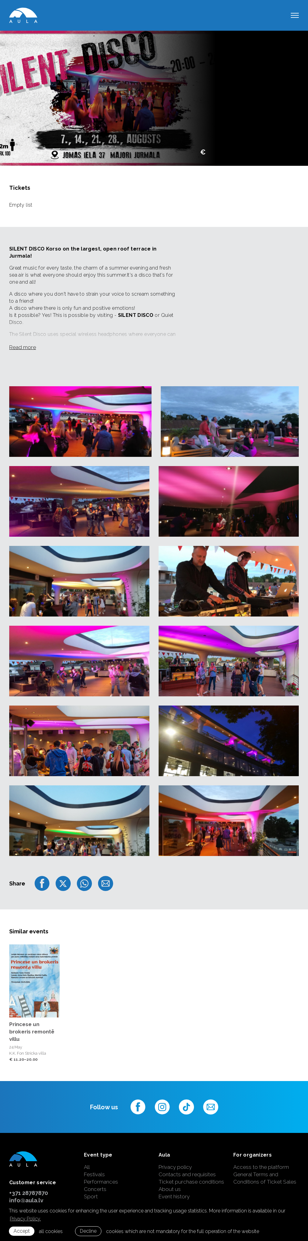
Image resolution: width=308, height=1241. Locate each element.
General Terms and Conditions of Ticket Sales (264, 1178)
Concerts (95, 1189)
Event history (174, 1196)
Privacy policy (175, 1167)
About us (170, 1189)
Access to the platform (261, 1167)
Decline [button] (88, 1231)
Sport (91, 1196)
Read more (22, 347)
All (87, 1167)
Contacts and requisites (187, 1174)
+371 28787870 (28, 1193)
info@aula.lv (26, 1200)
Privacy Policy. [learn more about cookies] (25, 1219)
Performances (101, 1182)
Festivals (94, 1174)
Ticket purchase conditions (191, 1182)
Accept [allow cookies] (22, 1231)
